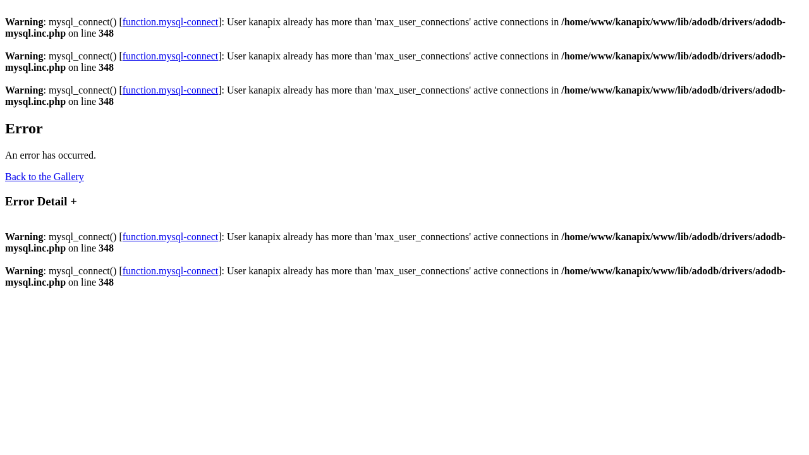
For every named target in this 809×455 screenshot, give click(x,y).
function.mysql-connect (171, 21)
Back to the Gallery (44, 176)
